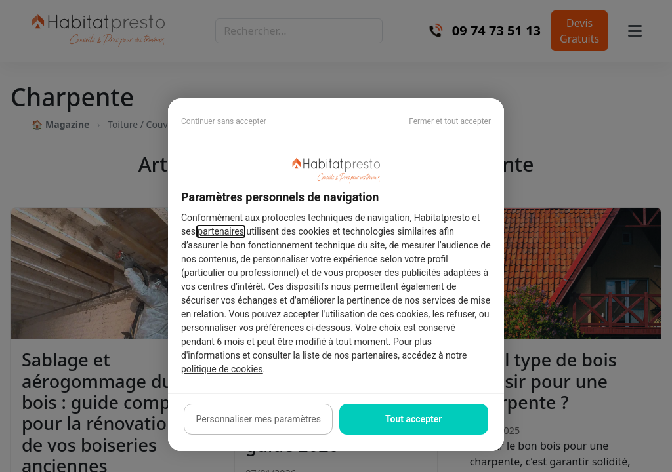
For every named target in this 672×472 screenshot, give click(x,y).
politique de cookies (221, 369)
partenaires (221, 231)
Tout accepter (413, 419)
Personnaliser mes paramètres (258, 419)
